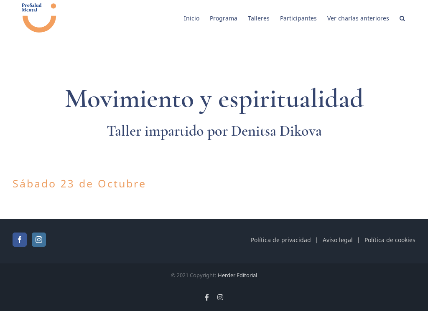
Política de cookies (389, 240)
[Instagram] (39, 240)
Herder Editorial (237, 275)
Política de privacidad (281, 240)
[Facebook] (20, 240)
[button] (402, 17)
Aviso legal (338, 240)
